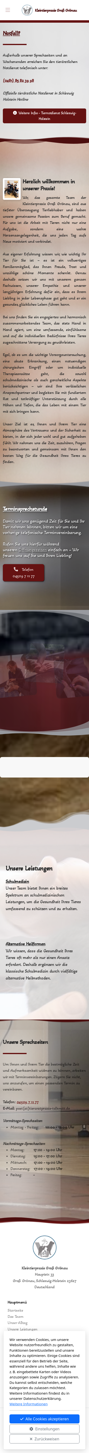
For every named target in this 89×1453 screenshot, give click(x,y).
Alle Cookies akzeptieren (44, 1419)
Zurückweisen (44, 1439)
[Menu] (7, 10)
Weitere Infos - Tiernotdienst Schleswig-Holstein (44, 116)
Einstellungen (44, 1429)
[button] (4, 782)
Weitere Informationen (28, 1403)
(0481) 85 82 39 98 (18, 80)
